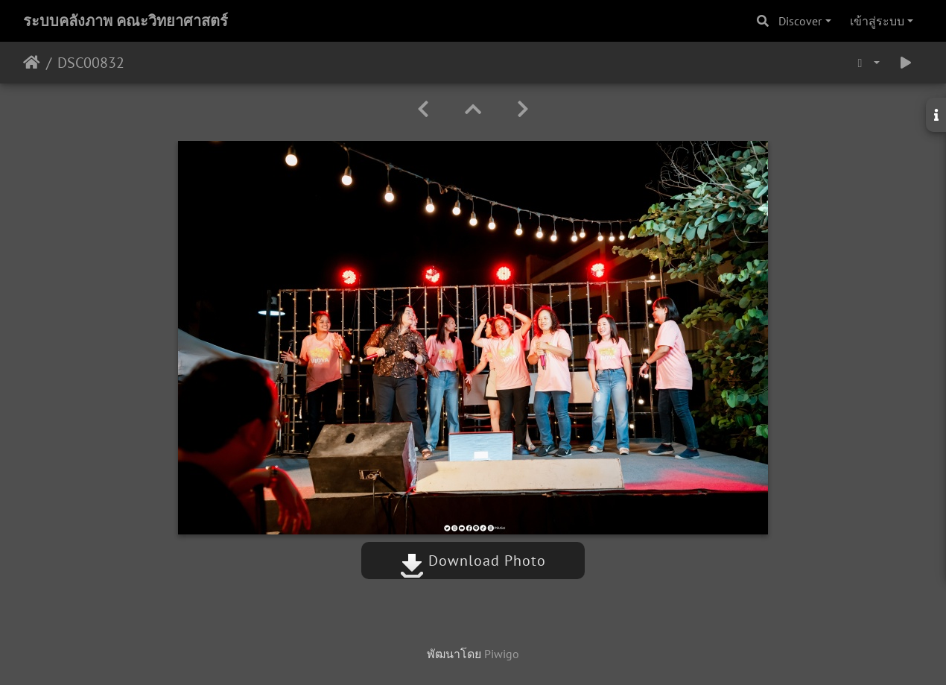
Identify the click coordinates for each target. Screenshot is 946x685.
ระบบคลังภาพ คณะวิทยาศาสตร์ (125, 21)
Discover (800, 20)
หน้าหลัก (31, 62)
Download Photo (473, 560)
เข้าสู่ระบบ (877, 20)
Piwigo (501, 653)
